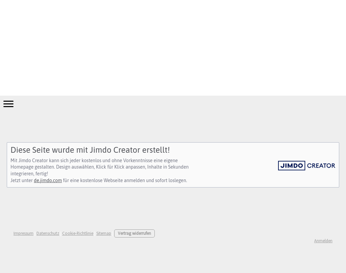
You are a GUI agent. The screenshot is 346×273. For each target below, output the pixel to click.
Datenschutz (47, 233)
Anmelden (323, 240)
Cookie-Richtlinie (77, 233)
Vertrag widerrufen (134, 233)
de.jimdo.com (48, 180)
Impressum (23, 233)
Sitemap (103, 233)
